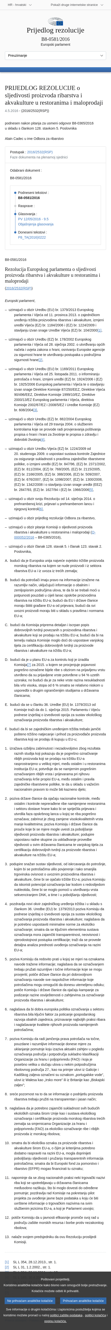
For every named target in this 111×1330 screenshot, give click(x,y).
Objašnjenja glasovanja (36, 224)
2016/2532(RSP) (40, 152)
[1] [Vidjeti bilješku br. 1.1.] (99, 330)
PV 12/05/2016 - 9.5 (33, 219)
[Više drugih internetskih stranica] (77, 5)
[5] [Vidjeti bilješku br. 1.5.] (91, 490)
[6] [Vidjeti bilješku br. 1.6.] (41, 509)
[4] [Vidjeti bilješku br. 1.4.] (42, 440)
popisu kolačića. (55, 1326)
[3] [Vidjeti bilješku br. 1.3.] (35, 410)
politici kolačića (95, 1320)
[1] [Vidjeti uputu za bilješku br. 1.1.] (7, 1262)
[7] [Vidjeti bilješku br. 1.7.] (29, 665)
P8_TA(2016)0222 (32, 237)
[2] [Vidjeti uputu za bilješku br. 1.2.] (7, 1267)
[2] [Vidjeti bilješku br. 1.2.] (40, 360)
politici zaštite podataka (66, 1320)
